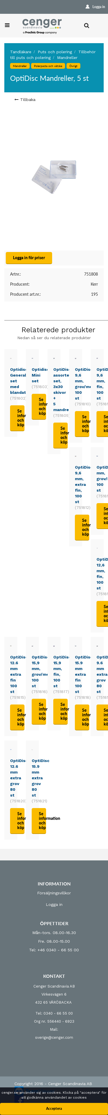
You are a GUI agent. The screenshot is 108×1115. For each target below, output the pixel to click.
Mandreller (67, 57)
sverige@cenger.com (54, 1037)
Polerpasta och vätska (48, 66)
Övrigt (73, 66)
